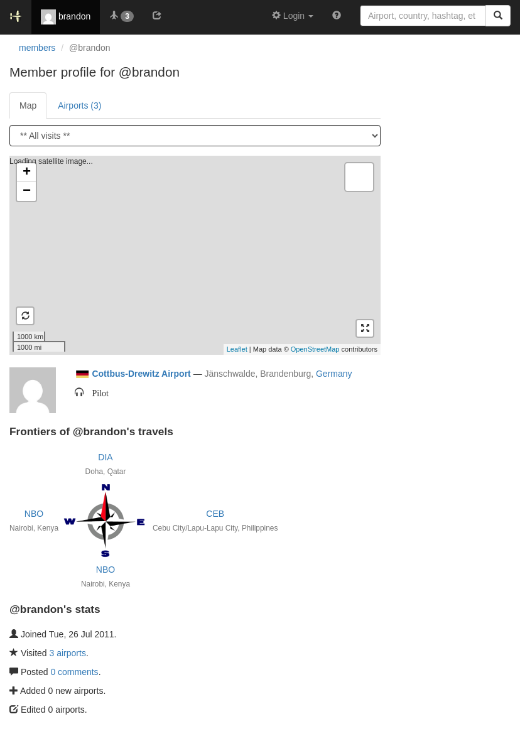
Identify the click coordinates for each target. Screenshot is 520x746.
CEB (215, 514)
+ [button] (27, 172)
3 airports (68, 653)
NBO (33, 514)
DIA (105, 457)
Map (27, 105)
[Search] (498, 15)
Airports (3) (79, 105)
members (37, 48)
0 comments (74, 672)
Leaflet (237, 349)
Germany (334, 374)
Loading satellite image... (193, 255)
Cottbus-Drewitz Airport (141, 374)
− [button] (27, 191)
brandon (65, 16)
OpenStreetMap (315, 349)
